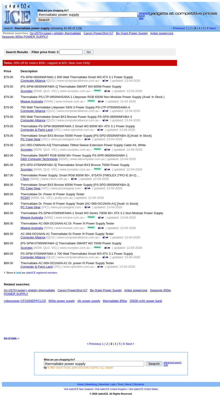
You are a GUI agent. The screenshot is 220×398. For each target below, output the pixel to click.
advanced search (143, 14)
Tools (120, 384)
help (141, 18)
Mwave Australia (32, 101)
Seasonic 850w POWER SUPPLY (25, 36)
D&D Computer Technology (39, 159)
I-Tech (25, 179)
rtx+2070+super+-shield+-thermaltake (55, 33)
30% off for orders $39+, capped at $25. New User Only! (47, 63)
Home (80, 384)
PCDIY (25, 197)
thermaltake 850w (115, 301)
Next (213, 28)
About (128, 384)
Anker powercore (161, 33)
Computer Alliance (33, 80)
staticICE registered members (41, 272)
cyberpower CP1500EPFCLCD (25, 301)
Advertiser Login (107, 384)
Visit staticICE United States (143, 389)
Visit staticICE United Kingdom (111, 389)
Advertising (91, 384)
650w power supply (61, 301)
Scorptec (27, 91)
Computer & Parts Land (37, 129)
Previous (178, 28)
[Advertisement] (90, 321)
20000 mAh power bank (146, 301)
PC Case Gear (31, 139)
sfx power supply (88, 301)
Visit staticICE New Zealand (78, 389)
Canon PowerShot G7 (98, 33)
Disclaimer (138, 384)
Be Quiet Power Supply (132, 33)
